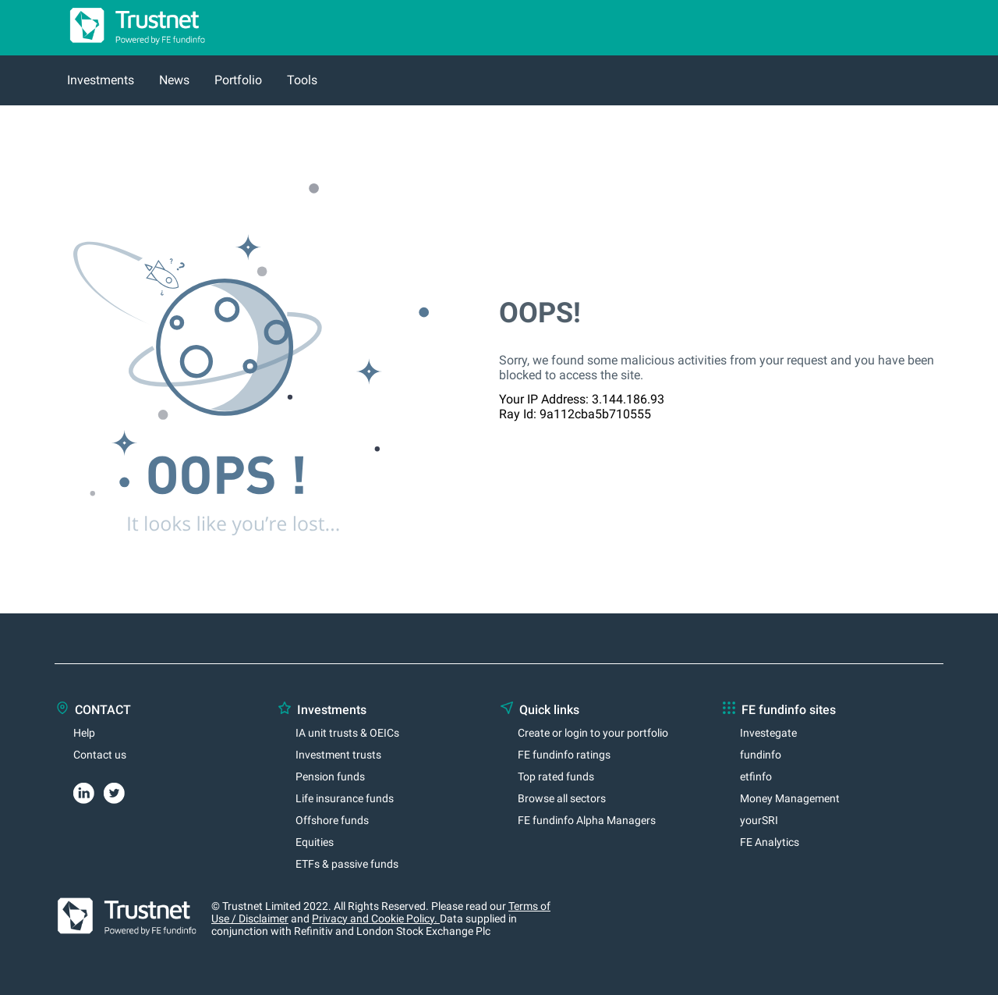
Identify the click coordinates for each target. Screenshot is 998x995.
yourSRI (759, 820)
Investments (100, 80)
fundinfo (760, 754)
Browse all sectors (562, 798)
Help (84, 733)
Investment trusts (338, 754)
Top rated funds (556, 776)
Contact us (99, 754)
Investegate (768, 733)
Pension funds (330, 776)
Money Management (790, 798)
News (174, 80)
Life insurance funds (345, 798)
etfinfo (756, 776)
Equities (315, 842)
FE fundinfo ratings (564, 754)
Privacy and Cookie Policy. (376, 918)
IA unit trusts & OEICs (347, 733)
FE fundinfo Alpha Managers (587, 820)
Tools (302, 80)
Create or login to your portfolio (593, 733)
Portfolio (238, 80)
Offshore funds (332, 820)
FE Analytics (769, 842)
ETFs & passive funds (347, 864)
